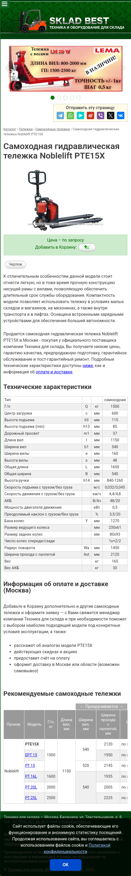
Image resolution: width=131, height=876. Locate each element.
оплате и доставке (54, 371)
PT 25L (31, 798)
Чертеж (15, 264)
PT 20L (31, 787)
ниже (88, 365)
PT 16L (31, 776)
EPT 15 (31, 755)
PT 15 (30, 765)
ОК (65, 865)
